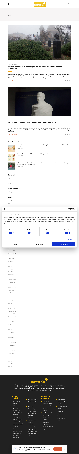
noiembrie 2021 (12, 345)
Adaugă (58, 449)
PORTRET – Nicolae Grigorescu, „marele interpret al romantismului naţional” (17, 408)
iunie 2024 (10, 263)
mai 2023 (10, 298)
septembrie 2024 (12, 256)
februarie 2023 (11, 306)
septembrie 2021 (12, 350)
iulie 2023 (10, 292)
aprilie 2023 (11, 300)
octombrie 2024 (12, 253)
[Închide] (65, 449)
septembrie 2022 (12, 319)
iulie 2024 (10, 261)
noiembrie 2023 (12, 282)
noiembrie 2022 (12, 313)
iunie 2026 (10, 200)
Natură (9, 181)
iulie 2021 (10, 355)
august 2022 (11, 321)
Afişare (70, 239)
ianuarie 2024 (11, 277)
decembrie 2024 (12, 248)
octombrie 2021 (12, 348)
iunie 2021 (10, 358)
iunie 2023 (10, 295)
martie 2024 (11, 271)
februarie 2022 (11, 337)
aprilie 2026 (11, 206)
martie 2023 (11, 303)
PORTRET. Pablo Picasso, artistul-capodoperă (32, 402)
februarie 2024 (11, 274)
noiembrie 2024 (12, 250)
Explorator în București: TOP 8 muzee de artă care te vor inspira (47, 406)
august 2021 (11, 353)
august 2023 (11, 290)
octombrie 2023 (12, 284)
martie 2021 (11, 366)
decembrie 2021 (12, 342)
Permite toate (64, 244)
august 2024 (11, 258)
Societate (10, 183)
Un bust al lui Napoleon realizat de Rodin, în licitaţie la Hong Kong (32, 122)
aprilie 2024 (11, 269)
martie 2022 (11, 334)
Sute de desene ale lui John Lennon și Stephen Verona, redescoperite (39, 154)
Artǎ (9, 178)
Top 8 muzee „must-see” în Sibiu (61, 418)
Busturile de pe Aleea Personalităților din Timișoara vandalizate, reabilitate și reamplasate (36, 67)
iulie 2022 (10, 324)
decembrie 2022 (12, 311)
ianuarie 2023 (11, 308)
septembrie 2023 (12, 287)
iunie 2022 (10, 327)
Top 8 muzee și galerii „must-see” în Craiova (61, 402)
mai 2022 (10, 329)
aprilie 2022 (11, 332)
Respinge (15, 244)
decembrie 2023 (12, 279)
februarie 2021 (11, 369)
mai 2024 (10, 266)
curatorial (55, 14)
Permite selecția (39, 244)
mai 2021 (10, 361)
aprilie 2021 (11, 363)
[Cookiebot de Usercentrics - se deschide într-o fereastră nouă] (68, 209)
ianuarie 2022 (11, 340)
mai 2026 (10, 203)
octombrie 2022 (12, 316)
